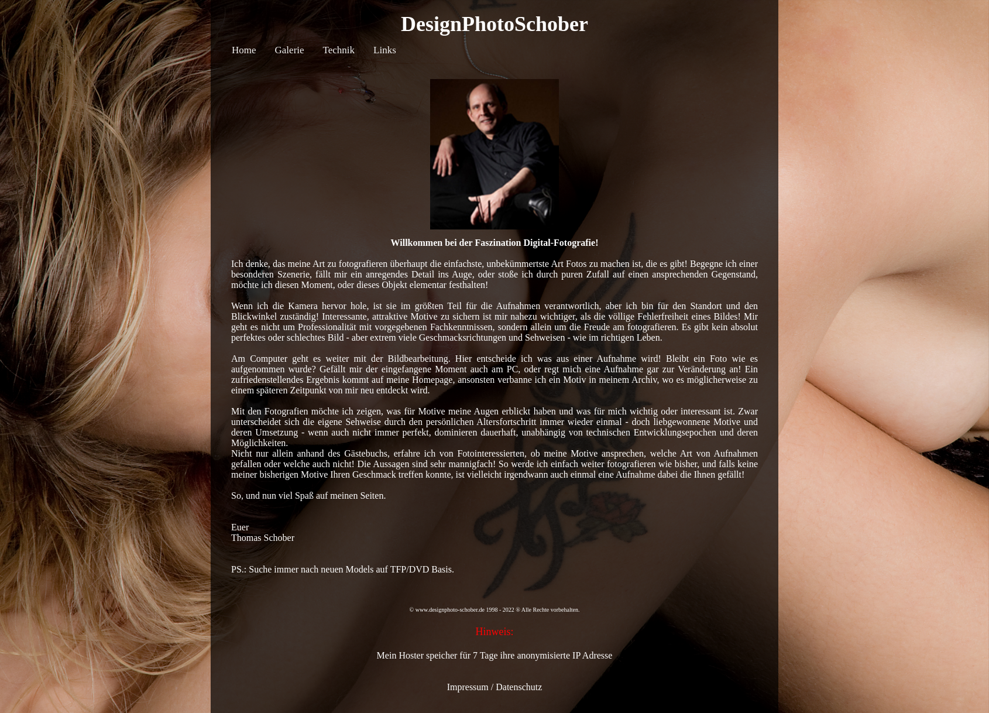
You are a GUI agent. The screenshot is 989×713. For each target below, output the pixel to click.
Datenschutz (519, 687)
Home (244, 50)
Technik (339, 50)
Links (384, 50)
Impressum (468, 687)
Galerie (289, 50)
